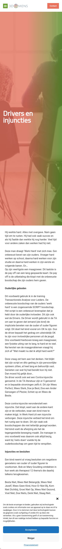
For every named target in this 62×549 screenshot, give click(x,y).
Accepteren (31, 529)
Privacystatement (31, 545)
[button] (57, 498)
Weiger (31, 538)
